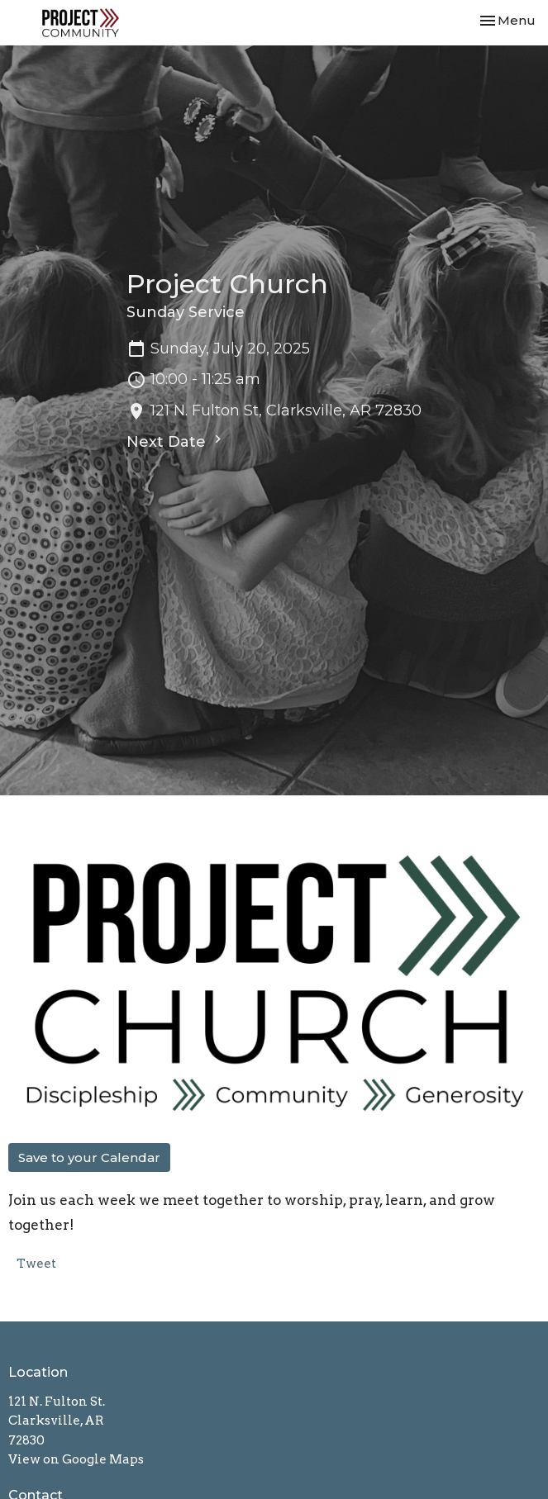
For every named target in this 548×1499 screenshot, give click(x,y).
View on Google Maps (76, 1459)
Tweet (36, 1263)
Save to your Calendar (89, 1157)
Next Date (176, 441)
